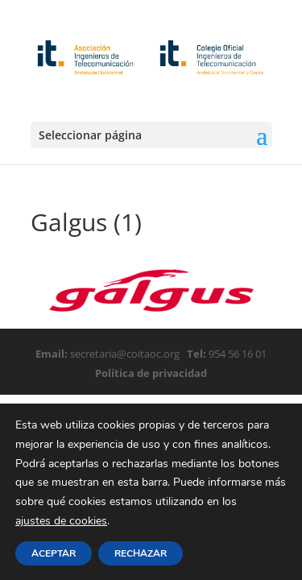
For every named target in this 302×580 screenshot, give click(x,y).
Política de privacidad (151, 373)
